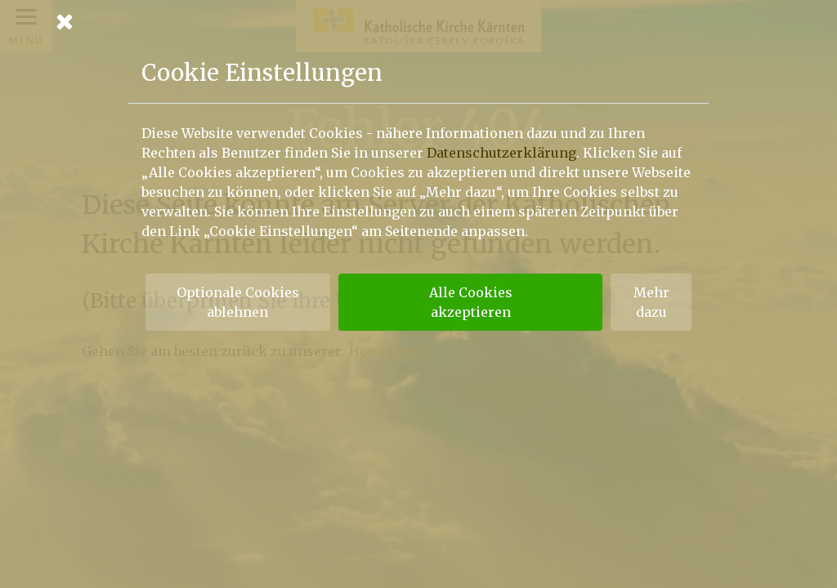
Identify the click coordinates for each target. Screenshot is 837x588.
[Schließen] (418, 21)
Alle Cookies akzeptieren (470, 302)
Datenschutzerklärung (501, 153)
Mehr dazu (651, 302)
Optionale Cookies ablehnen (238, 302)
